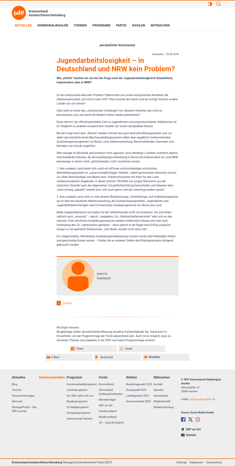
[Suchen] (218, 4)
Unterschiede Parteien (80, 418)
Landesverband (107, 411)
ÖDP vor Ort (105, 405)
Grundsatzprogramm (79, 412)
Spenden (159, 390)
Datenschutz (214, 462)
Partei (121, 25)
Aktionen (17, 401)
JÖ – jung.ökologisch (111, 422)
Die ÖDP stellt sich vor (80, 395)
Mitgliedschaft (162, 401)
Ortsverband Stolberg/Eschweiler (111, 392)
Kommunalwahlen (52, 25)
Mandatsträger (107, 399)
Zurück (67, 303)
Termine (16, 390)
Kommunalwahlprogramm (82, 384)
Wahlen (138, 25)
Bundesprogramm (77, 401)
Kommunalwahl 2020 (138, 401)
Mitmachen (160, 25)
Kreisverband (106, 384)
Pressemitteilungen (23, 395)
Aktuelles (23, 25)
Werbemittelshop (164, 407)
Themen (80, 25)
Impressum (196, 462)
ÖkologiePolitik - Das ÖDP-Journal (24, 409)
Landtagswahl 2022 (137, 395)
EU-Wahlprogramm (78, 407)
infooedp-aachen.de (202, 399)
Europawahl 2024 (136, 390)
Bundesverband (108, 417)
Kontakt (158, 384)
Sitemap (181, 462)
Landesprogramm (77, 390)
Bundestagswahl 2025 (139, 384)
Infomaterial (161, 395)
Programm (101, 25)
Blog (14, 384)
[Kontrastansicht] (209, 4)
